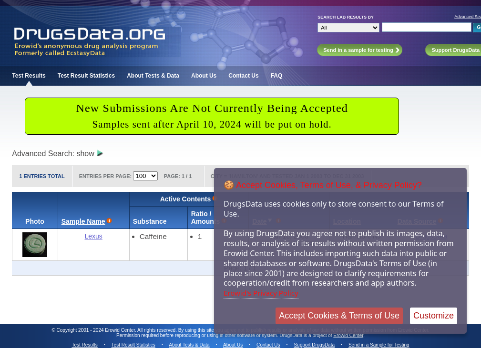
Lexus (93, 236)
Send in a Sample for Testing (378, 345)
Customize (433, 315)
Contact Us (243, 75)
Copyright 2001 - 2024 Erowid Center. (96, 330)
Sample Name (83, 221)
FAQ (277, 75)
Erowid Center (348, 335)
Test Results (28, 75)
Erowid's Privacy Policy (261, 293)
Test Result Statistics (86, 75)
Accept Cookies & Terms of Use (339, 315)
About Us (203, 75)
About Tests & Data (153, 75)
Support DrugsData (314, 345)
